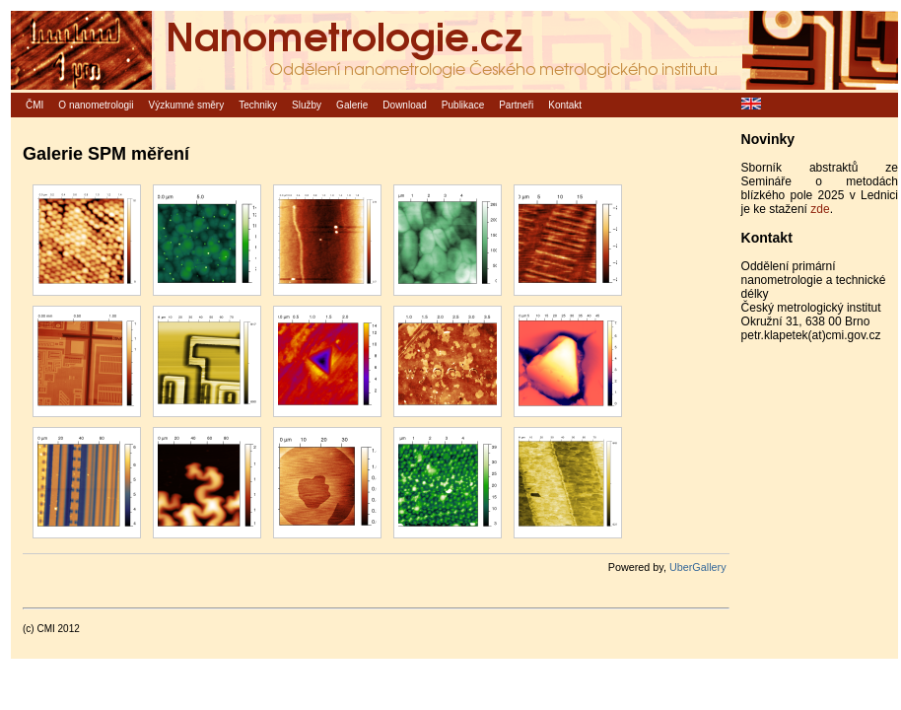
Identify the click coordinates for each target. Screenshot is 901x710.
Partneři (516, 105)
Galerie (352, 105)
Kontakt (565, 105)
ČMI (34, 105)
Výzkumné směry (187, 105)
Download (404, 105)
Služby (306, 105)
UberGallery (698, 567)
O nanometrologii (95, 105)
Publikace (463, 105)
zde (819, 209)
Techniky (258, 105)
